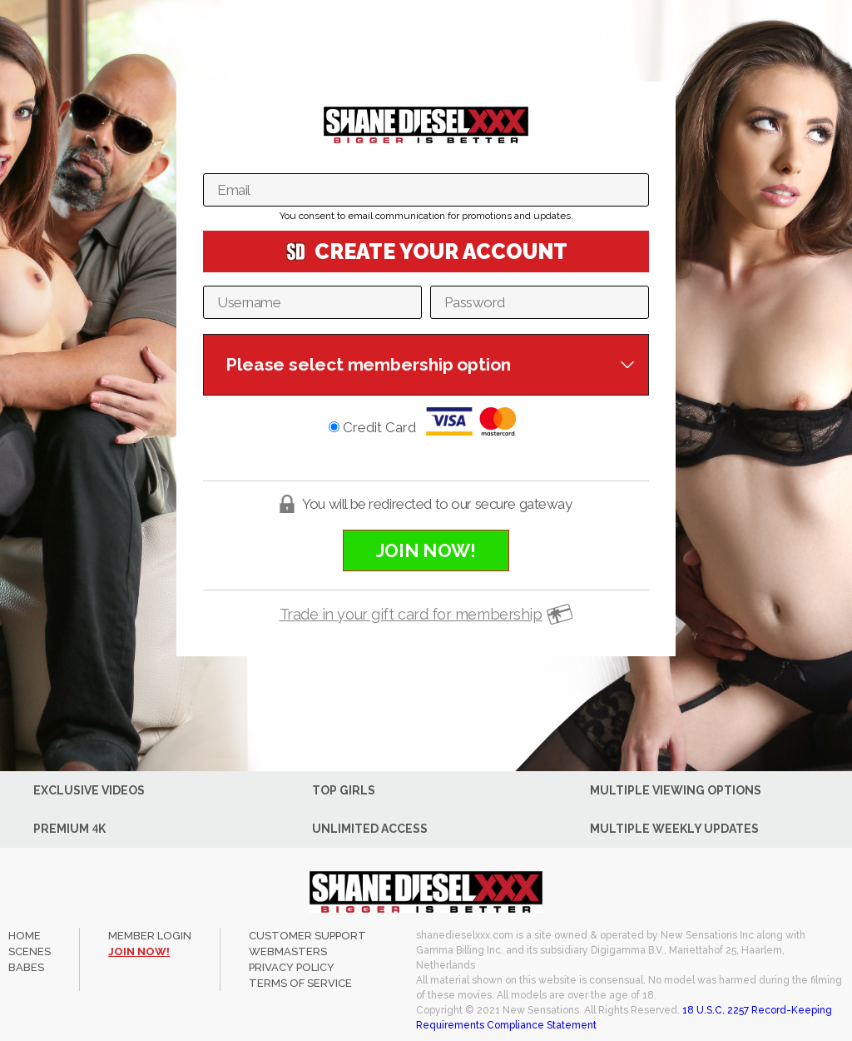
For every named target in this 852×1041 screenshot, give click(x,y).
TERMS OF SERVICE (300, 983)
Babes (26, 967)
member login (149, 935)
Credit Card (426, 421)
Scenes (29, 951)
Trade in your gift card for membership (411, 614)
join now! (139, 951)
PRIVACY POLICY (291, 967)
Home (24, 935)
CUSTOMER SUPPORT (307, 935)
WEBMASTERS (288, 951)
